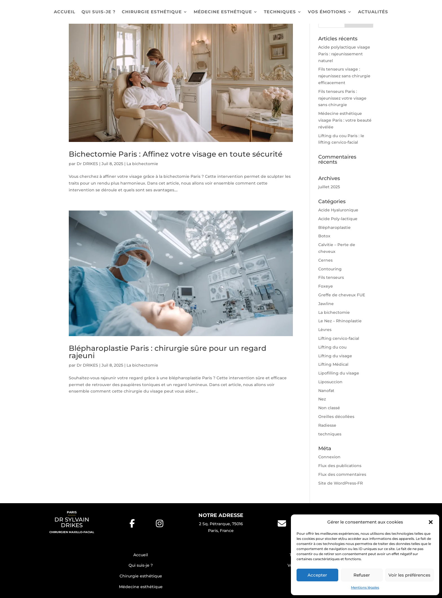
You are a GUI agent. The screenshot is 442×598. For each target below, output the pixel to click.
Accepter (317, 575)
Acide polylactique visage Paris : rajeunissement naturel (344, 54)
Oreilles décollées (336, 416)
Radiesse (327, 425)
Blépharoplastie (334, 227)
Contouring (330, 268)
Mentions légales (365, 587)
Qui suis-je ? (98, 12)
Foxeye (325, 286)
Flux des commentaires (342, 474)
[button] (431, 522)
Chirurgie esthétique (152, 12)
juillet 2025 (329, 186)
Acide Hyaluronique (338, 210)
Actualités (373, 12)
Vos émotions (327, 12)
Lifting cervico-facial (338, 338)
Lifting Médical (333, 364)
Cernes (325, 260)
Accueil (64, 12)
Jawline (326, 303)
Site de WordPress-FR (340, 483)
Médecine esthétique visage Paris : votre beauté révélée (345, 120)
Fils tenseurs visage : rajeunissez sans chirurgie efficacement (344, 76)
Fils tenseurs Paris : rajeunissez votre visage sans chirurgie (342, 98)
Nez (322, 399)
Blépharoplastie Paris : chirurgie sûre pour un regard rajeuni (167, 352)
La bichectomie (142, 163)
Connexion (329, 456)
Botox (324, 235)
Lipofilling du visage (338, 373)
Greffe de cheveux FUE (341, 294)
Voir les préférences (409, 575)
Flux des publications (339, 465)
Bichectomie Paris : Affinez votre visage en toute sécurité (175, 154)
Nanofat (326, 390)
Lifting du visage (335, 355)
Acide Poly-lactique (337, 218)
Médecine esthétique (223, 12)
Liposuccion (330, 381)
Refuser (361, 575)
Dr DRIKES (87, 163)
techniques (329, 434)
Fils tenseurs (331, 277)
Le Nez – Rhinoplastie (340, 320)
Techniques (280, 12)
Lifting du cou (332, 347)
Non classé (329, 407)
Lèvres (325, 329)
